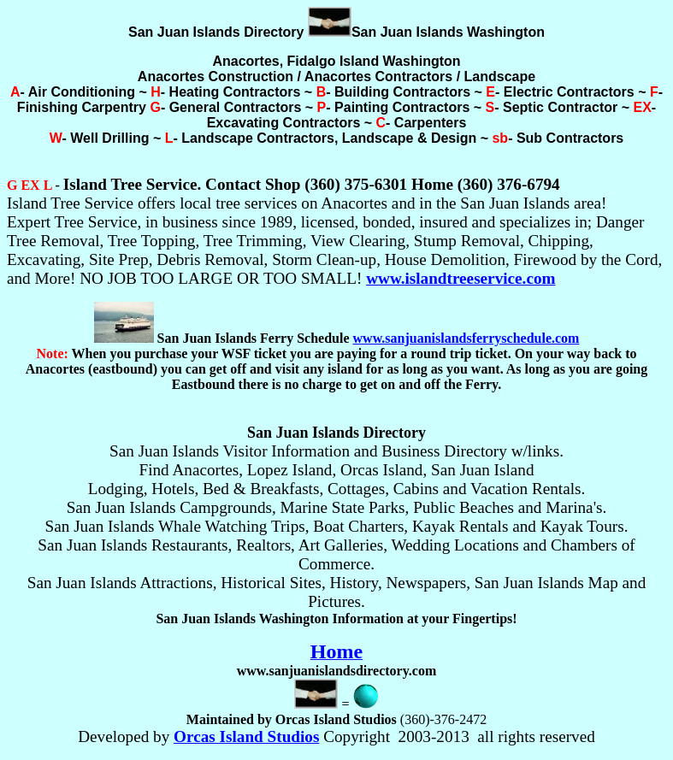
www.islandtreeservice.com (460, 278)
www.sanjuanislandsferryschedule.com (466, 338)
